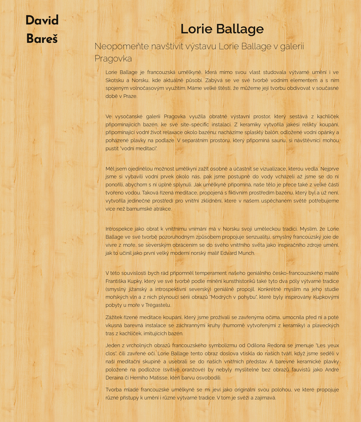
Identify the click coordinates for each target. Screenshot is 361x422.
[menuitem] (42, 68)
